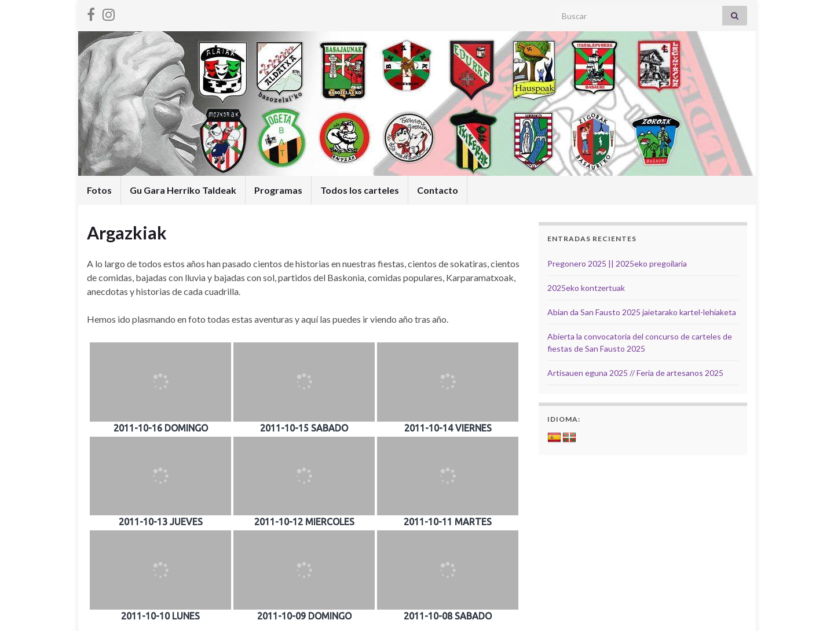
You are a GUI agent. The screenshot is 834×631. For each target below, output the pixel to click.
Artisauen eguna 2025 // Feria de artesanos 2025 (635, 373)
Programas (278, 189)
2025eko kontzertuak (586, 288)
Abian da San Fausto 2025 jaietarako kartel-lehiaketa (641, 312)
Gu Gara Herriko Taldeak (183, 189)
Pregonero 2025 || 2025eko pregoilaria (617, 263)
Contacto (437, 189)
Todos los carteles (359, 189)
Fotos (99, 189)
